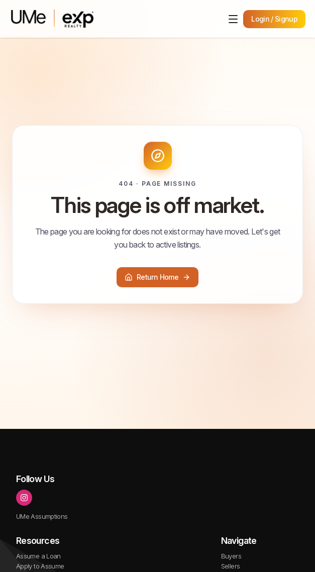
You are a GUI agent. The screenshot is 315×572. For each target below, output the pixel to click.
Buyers (231, 556)
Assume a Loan (38, 556)
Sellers (230, 566)
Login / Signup (274, 19)
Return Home (157, 277)
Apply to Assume (40, 566)
